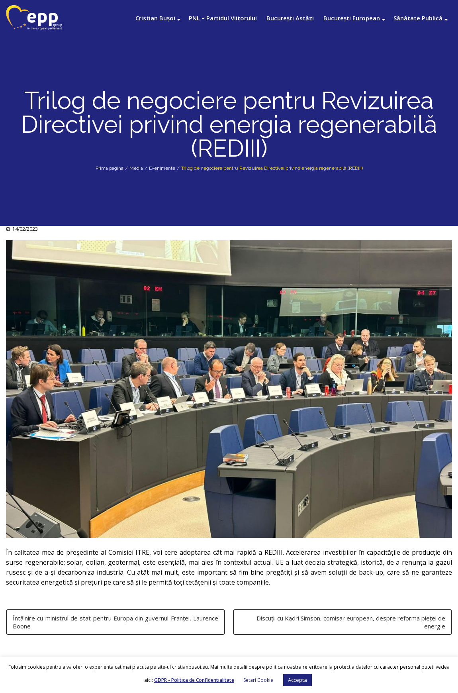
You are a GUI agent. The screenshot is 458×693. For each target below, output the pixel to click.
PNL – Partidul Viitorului (223, 18)
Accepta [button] (297, 679)
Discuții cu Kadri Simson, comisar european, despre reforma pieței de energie (350, 622)
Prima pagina (109, 168)
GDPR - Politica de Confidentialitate (194, 680)
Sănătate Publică (417, 18)
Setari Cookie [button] (258, 680)
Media (136, 168)
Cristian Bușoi (155, 18)
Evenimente (162, 168)
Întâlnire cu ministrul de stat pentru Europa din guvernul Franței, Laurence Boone (115, 622)
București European (351, 18)
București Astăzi (290, 18)
